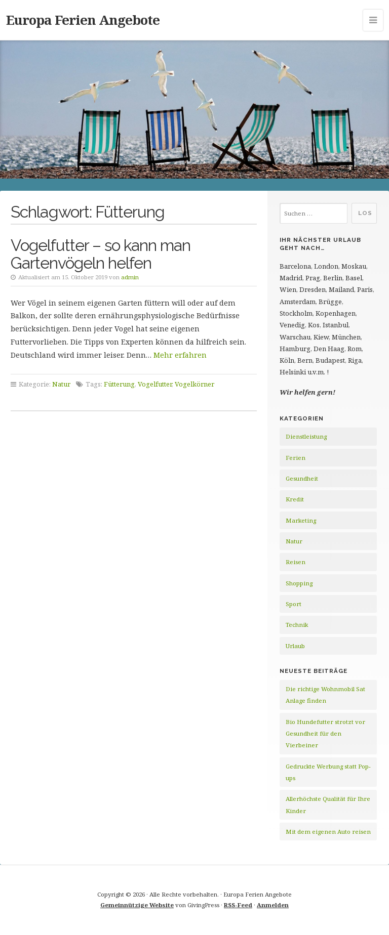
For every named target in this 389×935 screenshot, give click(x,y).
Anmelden (273, 905)
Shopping (299, 583)
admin (130, 277)
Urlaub (295, 646)
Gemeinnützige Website (137, 905)
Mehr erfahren (180, 355)
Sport (293, 604)
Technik (297, 624)
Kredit (295, 499)
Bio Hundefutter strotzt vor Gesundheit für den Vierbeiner (325, 733)
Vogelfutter (155, 384)
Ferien (295, 457)
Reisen (295, 562)
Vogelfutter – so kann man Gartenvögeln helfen (100, 254)
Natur (61, 384)
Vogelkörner (194, 384)
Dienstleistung (306, 436)
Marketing (301, 520)
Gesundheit (302, 478)
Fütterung (119, 384)
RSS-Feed (238, 905)
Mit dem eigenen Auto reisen (328, 831)
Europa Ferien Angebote (83, 20)
